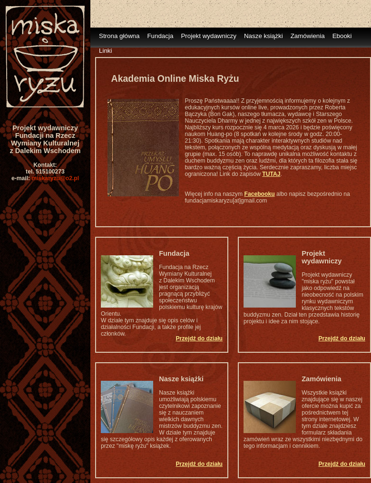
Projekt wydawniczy (208, 35)
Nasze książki (263, 35)
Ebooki (342, 35)
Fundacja (160, 35)
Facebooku (259, 194)
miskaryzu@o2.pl (55, 178)
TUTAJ (271, 174)
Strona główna (119, 35)
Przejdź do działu (199, 338)
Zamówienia (308, 35)
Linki (105, 50)
